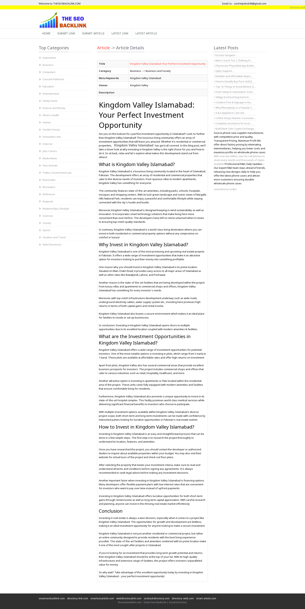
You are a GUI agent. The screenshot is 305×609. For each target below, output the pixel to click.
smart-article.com (206, 598)
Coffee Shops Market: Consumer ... (235, 118)
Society (47, 223)
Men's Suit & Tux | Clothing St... (233, 60)
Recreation (49, 187)
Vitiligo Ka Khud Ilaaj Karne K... (232, 97)
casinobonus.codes (225, 189)
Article (103, 47)
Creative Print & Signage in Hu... (233, 102)
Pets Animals (50, 165)
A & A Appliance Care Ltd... (229, 113)
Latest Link (119, 33)
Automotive (49, 57)
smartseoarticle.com (102, 598)
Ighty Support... (224, 71)
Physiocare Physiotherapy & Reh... (235, 65)
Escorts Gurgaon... (225, 55)
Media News (50, 158)
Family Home (50, 101)
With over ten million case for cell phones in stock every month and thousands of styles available (239, 160)
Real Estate (49, 180)
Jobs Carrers (50, 151)
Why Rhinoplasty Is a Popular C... (234, 107)
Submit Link (66, 33)
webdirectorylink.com (128, 598)
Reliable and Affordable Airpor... (233, 76)
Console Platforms (53, 79)
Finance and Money (54, 108)
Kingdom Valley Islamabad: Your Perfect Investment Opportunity (168, 63)
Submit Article (93, 33)
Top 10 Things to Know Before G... (235, 86)
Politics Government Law (57, 172)
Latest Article (146, 33)
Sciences (48, 216)
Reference (49, 194)
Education (48, 86)
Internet (47, 144)
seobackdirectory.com (156, 598)
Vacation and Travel (54, 237)
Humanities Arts (52, 136)
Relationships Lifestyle (56, 208)
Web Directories (52, 244)
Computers (49, 72)
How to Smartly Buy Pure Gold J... (233, 81)
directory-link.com (77, 598)
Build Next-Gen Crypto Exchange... (235, 128)
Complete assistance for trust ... (233, 123)
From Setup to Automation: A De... (234, 92)
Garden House (51, 129)
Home (46, 33)
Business (48, 65)
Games (47, 122)
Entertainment (51, 93)
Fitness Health (51, 115)
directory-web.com (183, 598)
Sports (46, 230)
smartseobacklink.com (52, 598)
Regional (48, 201)
